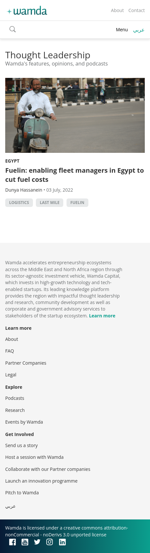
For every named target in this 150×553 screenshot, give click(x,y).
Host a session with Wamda (34, 457)
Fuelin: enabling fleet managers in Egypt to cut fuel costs (74, 175)
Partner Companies (25, 363)
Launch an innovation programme (41, 481)
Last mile (50, 202)
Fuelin (77, 202)
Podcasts (14, 398)
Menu (122, 29)
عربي (139, 29)
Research (15, 410)
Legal (10, 374)
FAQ (9, 351)
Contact (136, 10)
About (117, 10)
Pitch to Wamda (22, 492)
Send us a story (21, 445)
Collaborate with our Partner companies (47, 469)
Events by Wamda (24, 422)
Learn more (102, 316)
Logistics (19, 202)
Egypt (12, 161)
